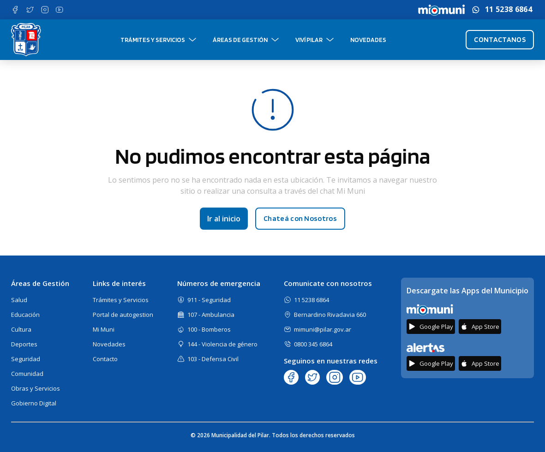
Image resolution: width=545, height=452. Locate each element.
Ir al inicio (223, 219)
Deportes (24, 344)
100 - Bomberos (209, 329)
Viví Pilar (309, 39)
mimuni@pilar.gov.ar (322, 329)
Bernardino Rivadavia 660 (330, 314)
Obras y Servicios (35, 388)
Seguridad (25, 359)
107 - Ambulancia (210, 314)
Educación (25, 314)
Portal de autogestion (123, 314)
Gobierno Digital (33, 403)
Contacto (105, 359)
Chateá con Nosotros (300, 218)
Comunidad (27, 373)
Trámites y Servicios (152, 39)
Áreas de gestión (240, 39)
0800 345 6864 (313, 344)
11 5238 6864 (508, 9)
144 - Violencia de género (222, 344)
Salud (19, 300)
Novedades (368, 39)
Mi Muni (103, 329)
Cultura (21, 329)
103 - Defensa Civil (213, 359)
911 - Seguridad (209, 300)
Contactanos (500, 39)
